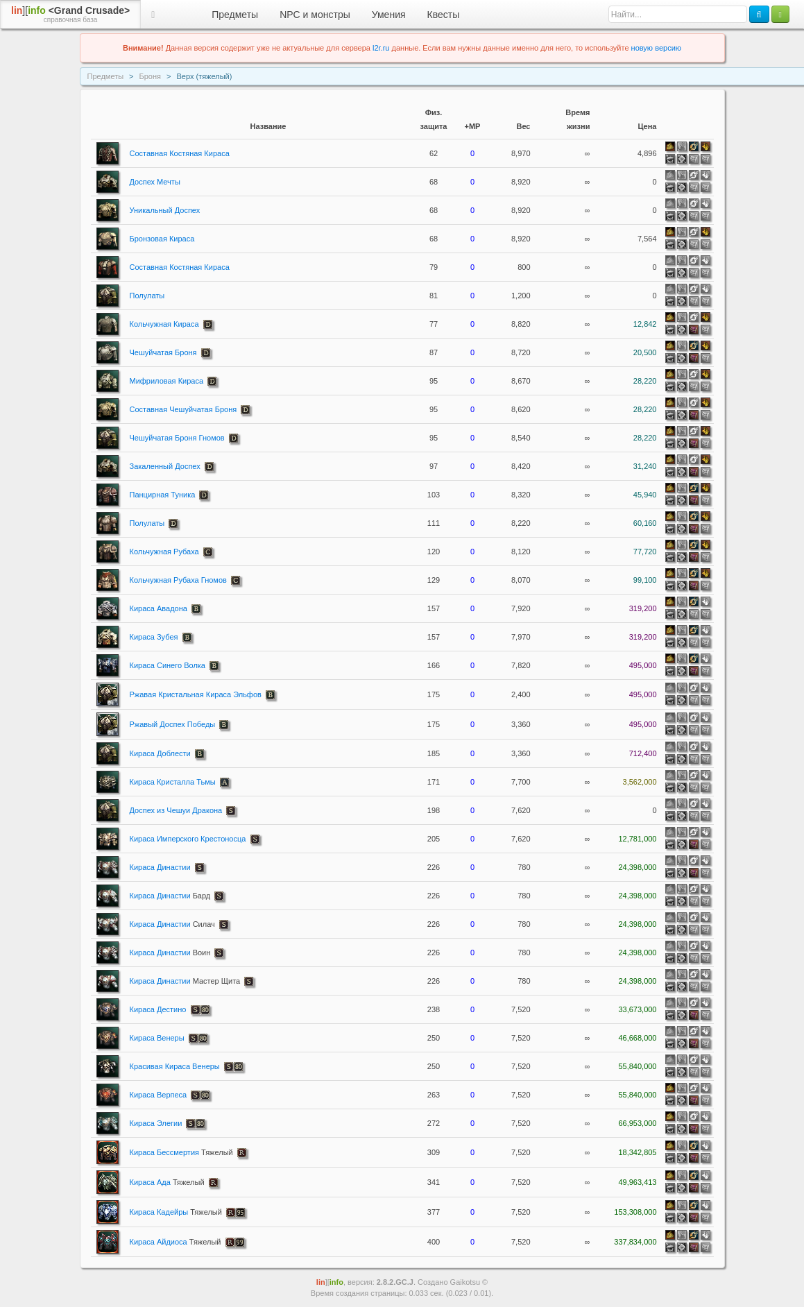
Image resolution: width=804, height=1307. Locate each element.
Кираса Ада (167, 1182)
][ (70, 14)
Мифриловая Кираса (167, 381)
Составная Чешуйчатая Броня (183, 409)
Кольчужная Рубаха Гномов (178, 580)
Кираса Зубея (154, 637)
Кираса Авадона (158, 608)
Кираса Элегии (156, 1123)
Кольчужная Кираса (164, 324)
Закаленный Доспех (165, 466)
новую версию (656, 48)
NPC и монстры (315, 14)
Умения (389, 14)
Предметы (235, 14)
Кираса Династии (160, 867)
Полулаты (147, 295)
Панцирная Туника (163, 494)
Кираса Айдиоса (175, 1242)
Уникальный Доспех (165, 210)
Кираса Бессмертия (181, 1152)
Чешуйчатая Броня (163, 352)
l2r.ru (381, 48)
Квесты (443, 14)
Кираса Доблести (160, 753)
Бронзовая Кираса (162, 238)
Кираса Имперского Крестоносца (188, 839)
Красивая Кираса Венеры (175, 1066)
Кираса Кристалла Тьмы (173, 782)
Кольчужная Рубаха (164, 551)
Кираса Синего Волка (168, 665)
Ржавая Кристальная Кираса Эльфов (196, 694)
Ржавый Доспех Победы (173, 724)
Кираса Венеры (157, 1038)
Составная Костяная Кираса (180, 153)
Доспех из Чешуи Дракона (176, 810)
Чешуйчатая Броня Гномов (177, 438)
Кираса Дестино (158, 1009)
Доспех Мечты (155, 182)
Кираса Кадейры (176, 1212)
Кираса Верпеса (158, 1095)
